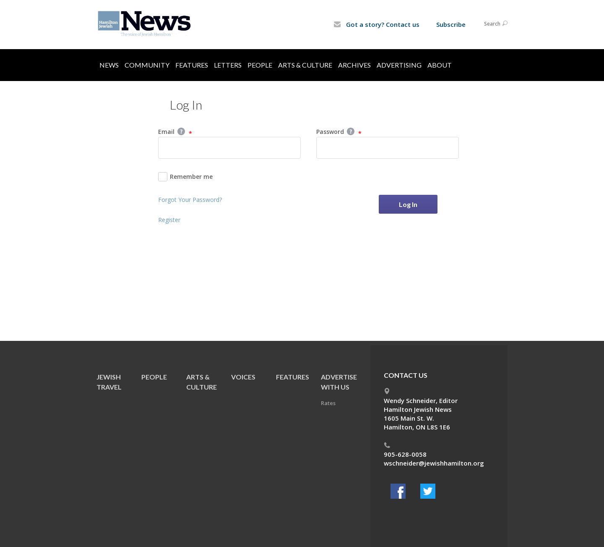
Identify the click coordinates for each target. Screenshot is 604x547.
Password (339, 132)
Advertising (399, 65)
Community (147, 65)
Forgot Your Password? (190, 200)
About (439, 65)
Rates (328, 403)
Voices (243, 377)
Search (496, 23)
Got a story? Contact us (376, 24)
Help (181, 131)
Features (191, 65)
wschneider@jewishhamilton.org (434, 463)
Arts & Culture (305, 65)
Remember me (185, 176)
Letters (228, 65)
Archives (354, 65)
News (109, 65)
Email (175, 132)
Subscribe (451, 24)
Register (169, 220)
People (259, 65)
